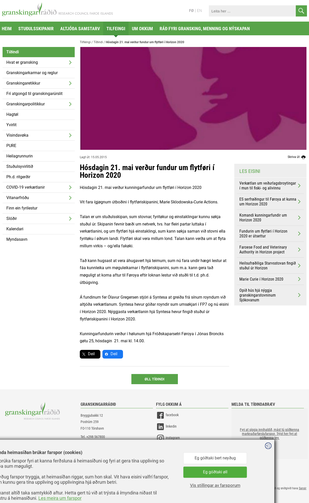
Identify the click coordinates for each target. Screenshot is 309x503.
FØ (191, 10)
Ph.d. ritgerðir (18, 176)
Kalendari (14, 228)
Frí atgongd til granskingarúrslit (34, 93)
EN (199, 10)
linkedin (166, 426)
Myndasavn (16, 239)
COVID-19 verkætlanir (25, 187)
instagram (168, 438)
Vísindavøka (17, 135)
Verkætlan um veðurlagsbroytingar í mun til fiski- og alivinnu (270, 185)
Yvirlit (11, 124)
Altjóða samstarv (80, 28)
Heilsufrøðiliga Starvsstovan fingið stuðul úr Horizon (270, 265)
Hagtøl (12, 114)
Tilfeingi (115, 28)
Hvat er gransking (22, 62)
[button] (269, 433)
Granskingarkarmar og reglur (32, 72)
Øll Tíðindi (154, 379)
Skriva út (297, 157)
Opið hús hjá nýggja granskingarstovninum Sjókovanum (270, 295)
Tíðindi (12, 52)
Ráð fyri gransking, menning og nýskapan (205, 28)
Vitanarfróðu (17, 197)
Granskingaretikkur (23, 83)
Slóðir (11, 218)
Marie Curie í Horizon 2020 (270, 279)
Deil (91, 353)
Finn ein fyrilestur (21, 208)
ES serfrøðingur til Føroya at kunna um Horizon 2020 (270, 201)
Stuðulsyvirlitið (19, 166)
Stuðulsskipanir (36, 28)
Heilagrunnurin (19, 156)
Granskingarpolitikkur (25, 104)
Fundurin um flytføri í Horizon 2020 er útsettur (270, 233)
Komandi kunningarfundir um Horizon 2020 (270, 217)
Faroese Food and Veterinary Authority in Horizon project (270, 249)
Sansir (302, 488)
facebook (167, 415)
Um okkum (142, 28)
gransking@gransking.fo (98, 443)
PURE (11, 145)
